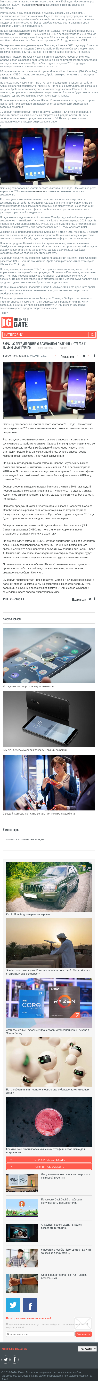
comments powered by (24, 839)
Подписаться (83, 1334)
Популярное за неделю (49, 1159)
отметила (39, 4)
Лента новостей (45, 348)
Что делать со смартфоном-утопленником (28, 686)
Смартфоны (17, 599)
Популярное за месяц (49, 1166)
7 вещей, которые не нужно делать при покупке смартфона (39, 813)
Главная (62, 348)
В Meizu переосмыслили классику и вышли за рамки (35, 750)
